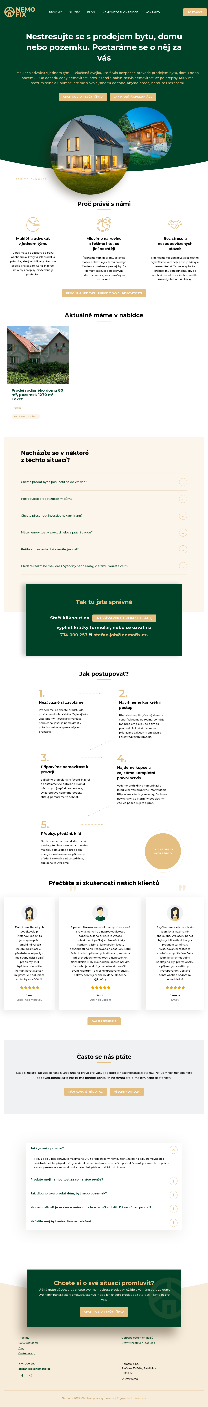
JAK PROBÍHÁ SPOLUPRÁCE (133, 96)
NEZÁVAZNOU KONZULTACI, (124, 618)
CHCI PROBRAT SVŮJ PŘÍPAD (83, 96)
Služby (74, 12)
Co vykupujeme (28, 1343)
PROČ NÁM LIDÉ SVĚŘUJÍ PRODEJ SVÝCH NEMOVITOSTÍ (104, 293)
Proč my (55, 12)
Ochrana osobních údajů (137, 1337)
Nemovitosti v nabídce (120, 12)
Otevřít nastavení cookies (138, 1343)
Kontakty (153, 12)
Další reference (104, 1021)
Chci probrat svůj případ (163, 851)
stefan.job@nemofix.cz (120, 634)
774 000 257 (73, 634)
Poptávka (195, 12)
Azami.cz (140, 1398)
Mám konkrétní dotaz (85, 1091)
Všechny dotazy (127, 1091)
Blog (91, 12)
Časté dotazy (26, 1353)
